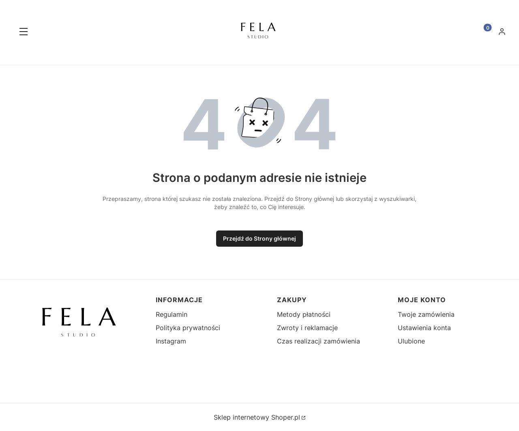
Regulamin (171, 314)
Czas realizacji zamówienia (318, 341)
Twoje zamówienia (426, 314)
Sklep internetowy (257, 417)
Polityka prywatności (188, 328)
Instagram (171, 341)
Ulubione (411, 341)
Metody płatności (303, 314)
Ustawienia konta (424, 328)
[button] (23, 32)
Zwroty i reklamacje (307, 328)
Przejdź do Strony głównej (259, 238)
